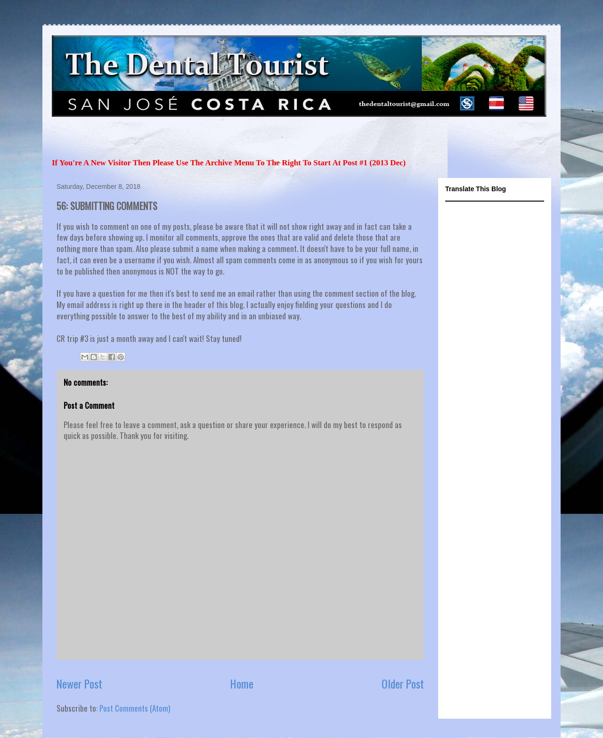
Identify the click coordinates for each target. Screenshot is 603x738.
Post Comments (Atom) (134, 708)
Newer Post (79, 683)
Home (241, 683)
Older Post (403, 683)
